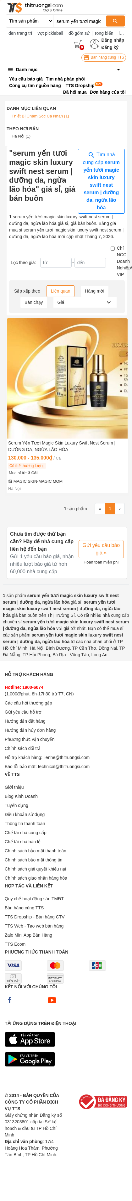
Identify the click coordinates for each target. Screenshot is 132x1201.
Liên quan (60, 291)
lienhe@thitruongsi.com (67, 757)
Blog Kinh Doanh (21, 796)
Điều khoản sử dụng (25, 814)
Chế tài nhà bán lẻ (23, 841)
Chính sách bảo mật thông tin (33, 859)
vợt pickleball (50, 33)
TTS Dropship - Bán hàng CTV (35, 916)
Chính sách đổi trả (23, 748)
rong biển (104, 33)
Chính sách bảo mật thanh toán (35, 850)
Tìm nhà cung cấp (101, 180)
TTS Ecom (15, 944)
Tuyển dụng (16, 805)
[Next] (120, 508)
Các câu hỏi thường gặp (28, 702)
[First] (100, 508)
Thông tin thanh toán (25, 823)
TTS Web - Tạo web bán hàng (34, 925)
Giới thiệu (14, 787)
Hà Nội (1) (21, 136)
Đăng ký (109, 47)
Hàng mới (94, 291)
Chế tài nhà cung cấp (26, 832)
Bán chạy (34, 302)
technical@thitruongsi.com (64, 766)
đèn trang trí (20, 33)
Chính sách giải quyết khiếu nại (35, 868)
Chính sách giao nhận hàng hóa (36, 878)
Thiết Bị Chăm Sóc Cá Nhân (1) (40, 116)
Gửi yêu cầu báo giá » (101, 549)
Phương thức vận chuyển (29, 739)
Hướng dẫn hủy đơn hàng (30, 730)
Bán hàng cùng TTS (103, 58)
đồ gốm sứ (79, 33)
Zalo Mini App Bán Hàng (28, 935)
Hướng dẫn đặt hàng (25, 721)
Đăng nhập (112, 40)
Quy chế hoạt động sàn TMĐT (34, 898)
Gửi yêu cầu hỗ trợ (23, 712)
